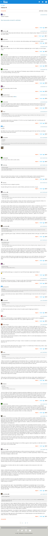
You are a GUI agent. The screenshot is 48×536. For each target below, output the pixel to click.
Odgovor (36, 27)
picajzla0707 (5, 39)
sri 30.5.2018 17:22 (43, 69)
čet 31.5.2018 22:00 (43, 192)
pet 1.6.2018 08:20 (44, 300)
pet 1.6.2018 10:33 (44, 404)
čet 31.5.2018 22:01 (43, 226)
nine (4, 86)
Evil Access (5, 31)
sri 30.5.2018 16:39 (43, 46)
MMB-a (14, 96)
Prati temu (41, 10)
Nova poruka (3, 10)
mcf (3, 126)
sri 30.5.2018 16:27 (43, 14)
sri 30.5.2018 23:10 (43, 111)
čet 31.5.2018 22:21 (43, 240)
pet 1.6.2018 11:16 (44, 416)
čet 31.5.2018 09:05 (43, 137)
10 (25, 523)
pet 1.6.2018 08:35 (44, 316)
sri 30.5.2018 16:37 (43, 31)
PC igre (3, 5)
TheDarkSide (5, 69)
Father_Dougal (6, 324)
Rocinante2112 (6, 286)
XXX (4, 278)
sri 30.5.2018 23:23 (43, 126)
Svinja (4, 111)
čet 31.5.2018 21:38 (43, 165)
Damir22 (4, 182)
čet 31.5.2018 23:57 (43, 264)
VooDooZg (5, 165)
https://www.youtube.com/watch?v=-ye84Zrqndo (11, 20)
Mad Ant (4, 316)
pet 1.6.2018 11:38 (44, 449)
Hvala (41, 27)
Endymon (4, 383)
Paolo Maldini (6, 226)
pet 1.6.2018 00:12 (44, 278)
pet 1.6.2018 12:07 (44, 494)
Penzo (4, 14)
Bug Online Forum (5, 2)
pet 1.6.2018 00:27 (44, 286)
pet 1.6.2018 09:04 (44, 324)
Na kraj (45, 10)
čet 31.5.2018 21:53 (43, 182)
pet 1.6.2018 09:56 (44, 383)
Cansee (4, 416)
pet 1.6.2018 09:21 (44, 352)
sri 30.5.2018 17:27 (43, 86)
